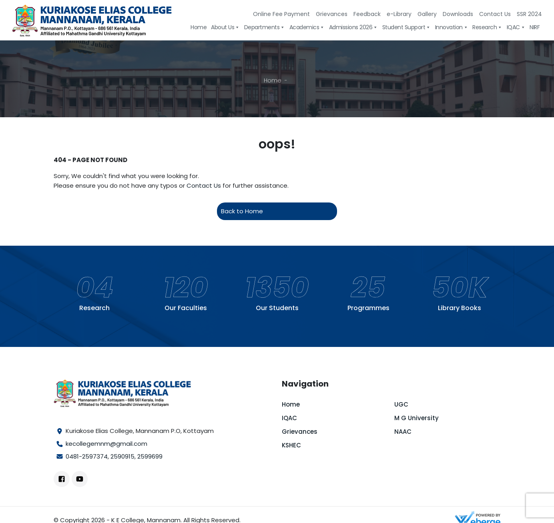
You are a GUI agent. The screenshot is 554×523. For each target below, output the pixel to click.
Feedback (367, 14)
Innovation (451, 27)
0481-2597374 (87, 456)
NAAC (402, 431)
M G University (416, 418)
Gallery (427, 14)
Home (199, 27)
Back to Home (242, 211)
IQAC (516, 27)
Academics (307, 27)
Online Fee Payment (281, 14)
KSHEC (291, 445)
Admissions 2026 (353, 27)
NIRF (535, 27)
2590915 (122, 456)
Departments (264, 27)
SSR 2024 (529, 14)
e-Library (399, 14)
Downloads (458, 14)
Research (487, 27)
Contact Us (495, 14)
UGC (401, 404)
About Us (225, 27)
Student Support (406, 27)
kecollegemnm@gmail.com (106, 443)
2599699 (150, 456)
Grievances (331, 14)
